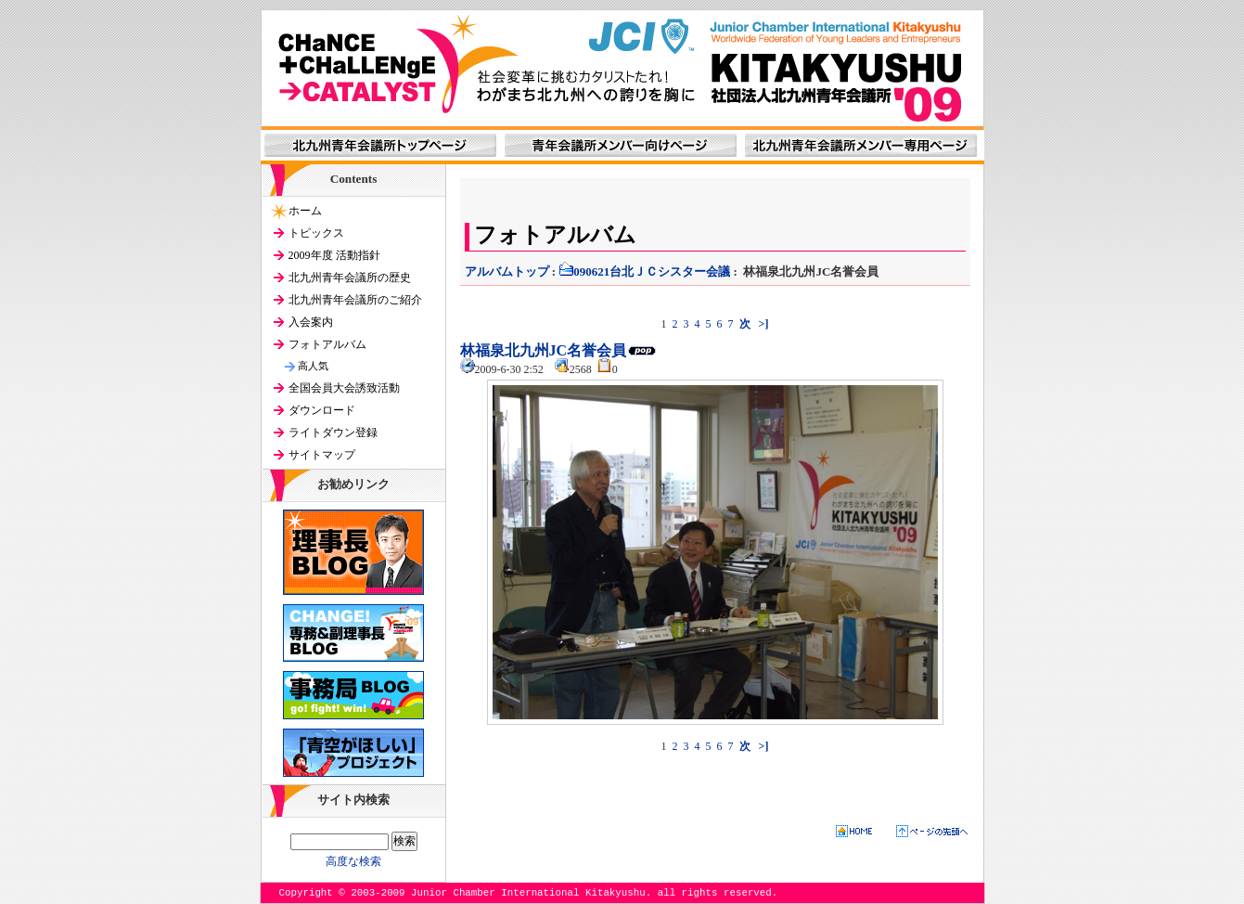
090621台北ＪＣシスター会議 (644, 271)
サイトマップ (322, 454)
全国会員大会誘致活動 (344, 387)
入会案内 (311, 322)
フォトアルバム (327, 344)
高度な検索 (353, 861)
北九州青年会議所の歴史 (350, 277)
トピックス (316, 232)
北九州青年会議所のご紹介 (355, 299)
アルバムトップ (507, 271)
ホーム (305, 210)
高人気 (313, 365)
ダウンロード (322, 410)
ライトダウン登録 (333, 432)
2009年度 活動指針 (334, 255)
